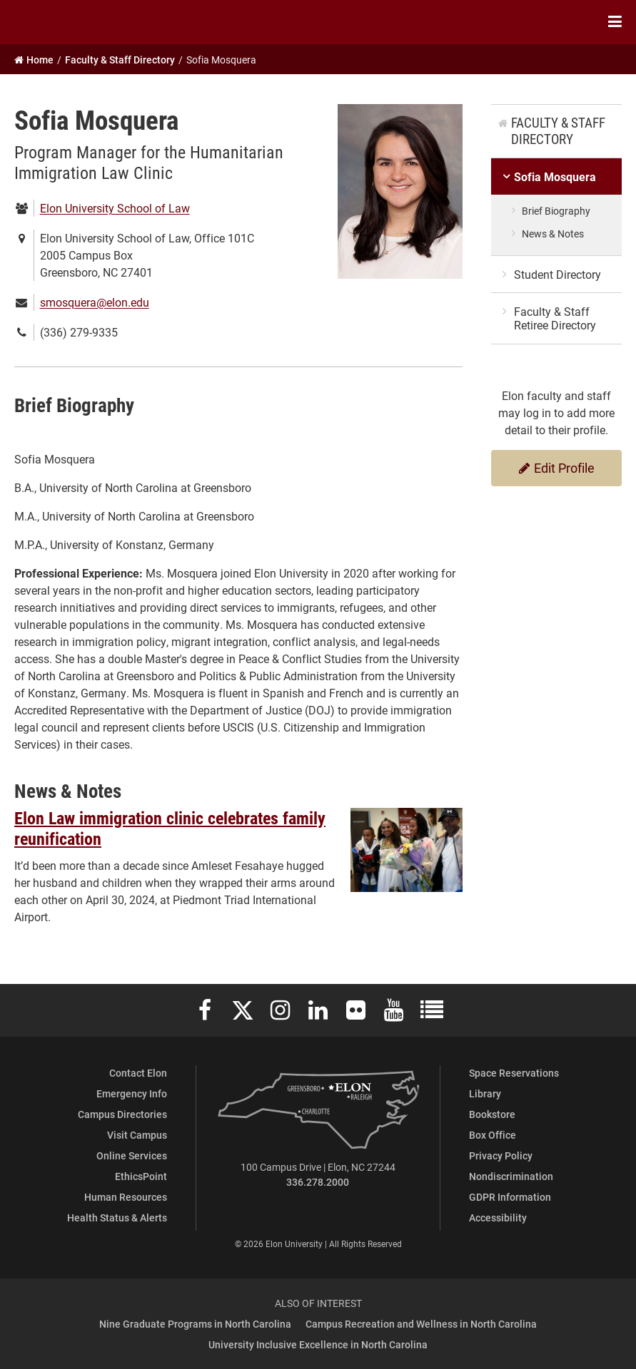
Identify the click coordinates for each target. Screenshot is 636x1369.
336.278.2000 (317, 1182)
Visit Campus (137, 1135)
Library (485, 1093)
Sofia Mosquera (555, 176)
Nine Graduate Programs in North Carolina (195, 1323)
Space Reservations (514, 1073)
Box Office (492, 1135)
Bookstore (492, 1114)
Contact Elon (138, 1073)
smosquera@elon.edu (94, 301)
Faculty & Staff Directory (558, 130)
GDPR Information (510, 1197)
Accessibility (498, 1217)
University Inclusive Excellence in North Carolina (318, 1344)
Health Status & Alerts (117, 1217)
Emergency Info (131, 1093)
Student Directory (557, 274)
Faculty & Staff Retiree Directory (555, 318)
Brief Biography (556, 210)
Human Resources (125, 1197)
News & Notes (553, 233)
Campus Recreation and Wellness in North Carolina (421, 1323)
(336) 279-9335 (79, 331)
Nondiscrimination (511, 1176)
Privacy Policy (500, 1155)
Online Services (131, 1155)
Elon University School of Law (115, 207)
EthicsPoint (141, 1176)
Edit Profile (557, 467)
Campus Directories (122, 1114)
